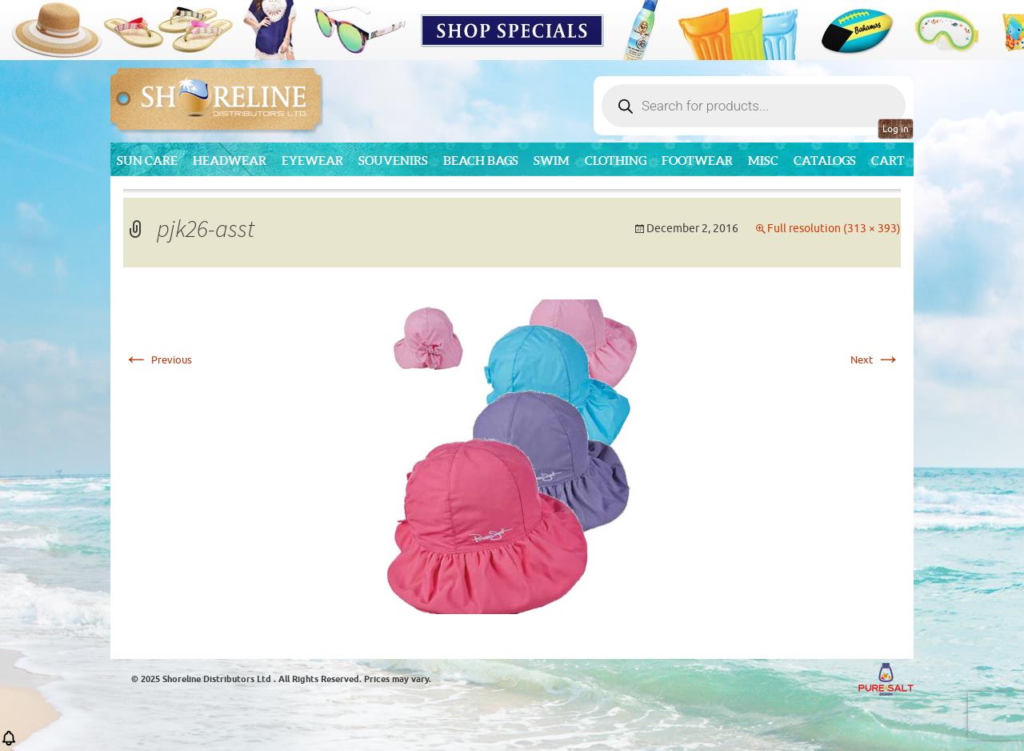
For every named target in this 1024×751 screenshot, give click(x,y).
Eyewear (312, 160)
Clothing (615, 160)
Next (875, 360)
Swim (552, 160)
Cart (888, 160)
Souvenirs (393, 160)
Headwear (229, 160)
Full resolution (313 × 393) (834, 228)
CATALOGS (825, 160)
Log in (895, 128)
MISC (763, 160)
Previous (157, 360)
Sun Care (147, 160)
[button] (9, 743)
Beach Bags (480, 160)
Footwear (697, 160)
